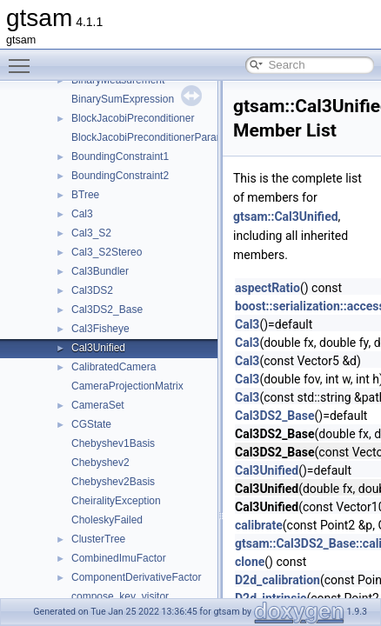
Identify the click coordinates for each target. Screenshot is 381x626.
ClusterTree (98, 539)
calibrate (259, 525)
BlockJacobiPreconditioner (132, 118)
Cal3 (82, 214)
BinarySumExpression (122, 99)
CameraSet (97, 405)
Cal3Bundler (100, 271)
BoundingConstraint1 (120, 156)
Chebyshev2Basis (113, 482)
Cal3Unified (98, 348)
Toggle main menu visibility (23, 58)
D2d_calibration (277, 580)
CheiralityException (116, 501)
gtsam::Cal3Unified (285, 216)
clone (249, 562)
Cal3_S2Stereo (106, 252)
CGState (91, 424)
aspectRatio (267, 288)
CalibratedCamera (113, 367)
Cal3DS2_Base (107, 309)
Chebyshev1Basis (113, 443)
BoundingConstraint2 (120, 176)
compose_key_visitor (120, 596)
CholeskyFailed (107, 520)
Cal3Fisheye (100, 329)
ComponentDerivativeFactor (136, 577)
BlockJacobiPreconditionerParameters (159, 137)
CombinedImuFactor (118, 558)
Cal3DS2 (92, 290)
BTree (85, 195)
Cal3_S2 (91, 233)
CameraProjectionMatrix (127, 386)
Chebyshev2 (100, 462)
